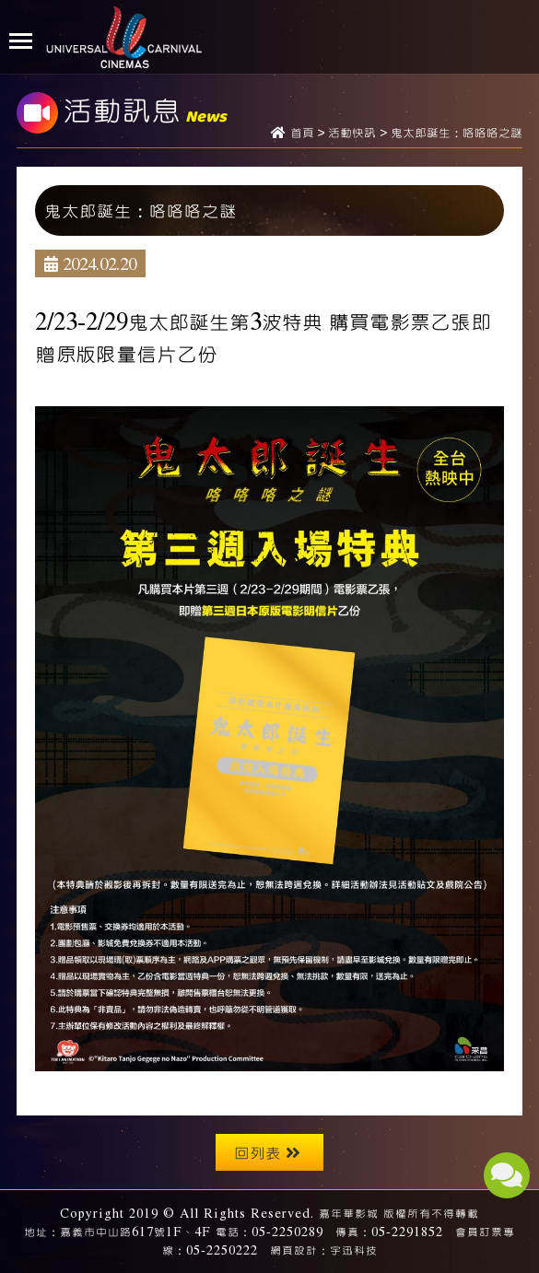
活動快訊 (352, 133)
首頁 (302, 133)
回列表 (267, 1152)
